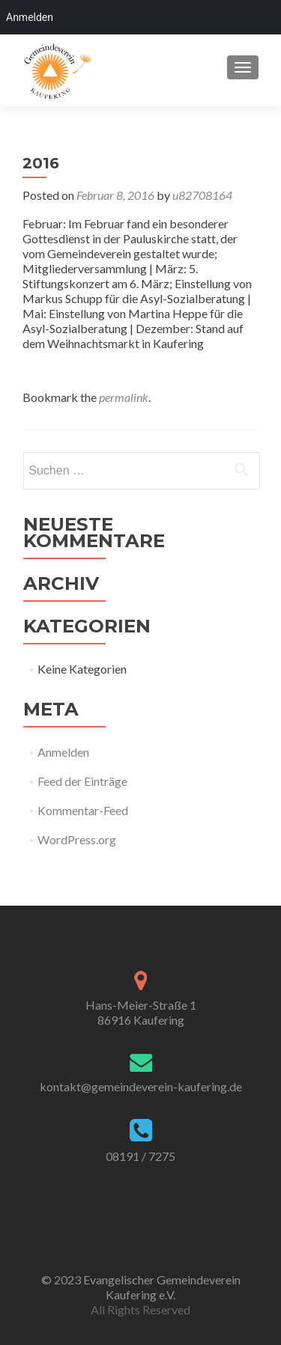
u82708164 (202, 195)
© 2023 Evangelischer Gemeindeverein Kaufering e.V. (141, 1287)
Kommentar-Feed (82, 810)
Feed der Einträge (82, 781)
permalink (123, 397)
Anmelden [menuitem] (29, 17)
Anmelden (63, 752)
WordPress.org (76, 839)
